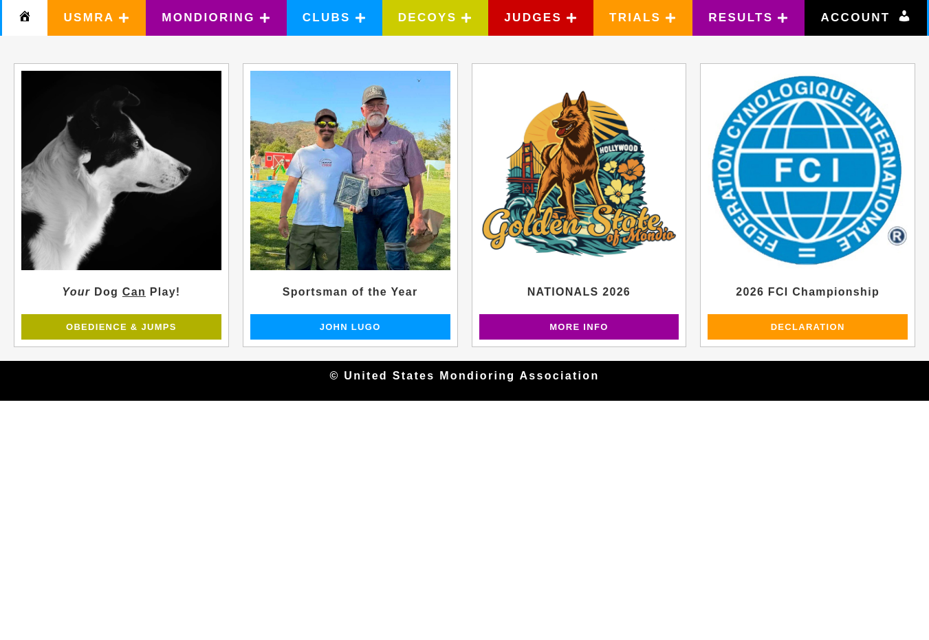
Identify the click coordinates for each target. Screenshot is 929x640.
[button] (96, 18)
